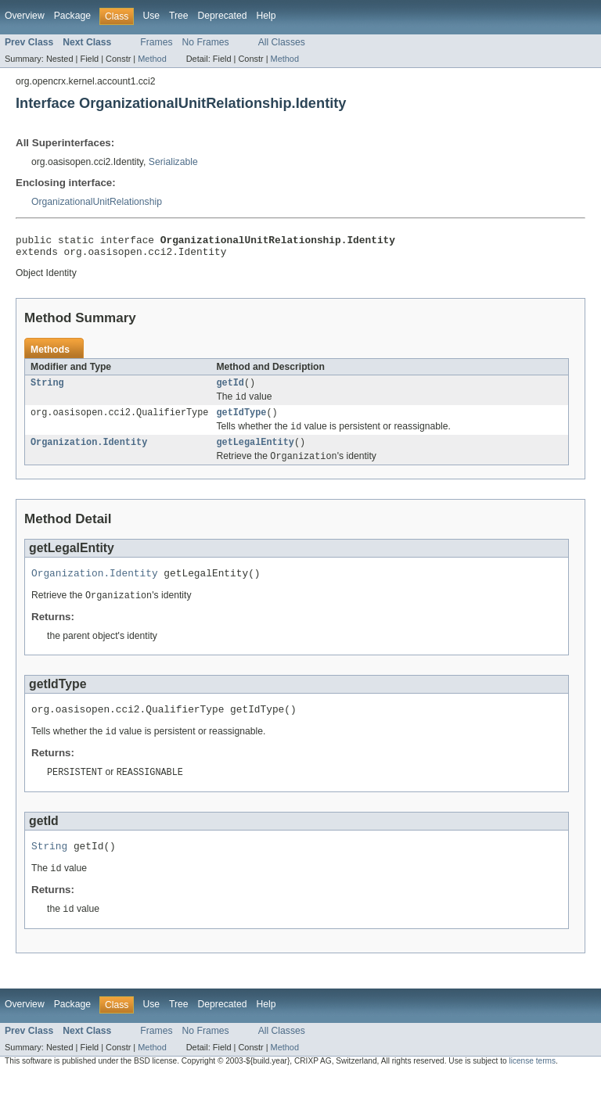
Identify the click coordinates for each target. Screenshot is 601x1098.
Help (265, 15)
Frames (156, 42)
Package (72, 15)
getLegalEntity (255, 453)
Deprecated (222, 15)
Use (151, 15)
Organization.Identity (89, 453)
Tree (179, 15)
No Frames (205, 42)
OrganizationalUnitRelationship (96, 201)
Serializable (173, 161)
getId (230, 388)
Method (152, 58)
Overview (25, 15)
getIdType (241, 420)
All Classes (281, 42)
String (47, 388)
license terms (532, 1083)
